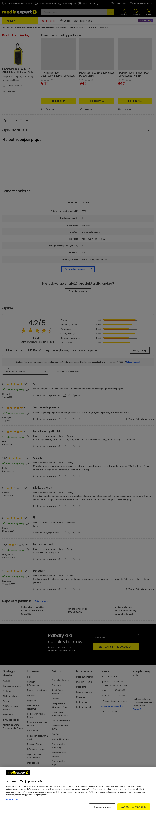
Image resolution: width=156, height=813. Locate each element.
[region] (78, 790)
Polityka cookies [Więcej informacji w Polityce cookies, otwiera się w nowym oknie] (12, 799)
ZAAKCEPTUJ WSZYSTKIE (133, 806)
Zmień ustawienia (102, 806)
